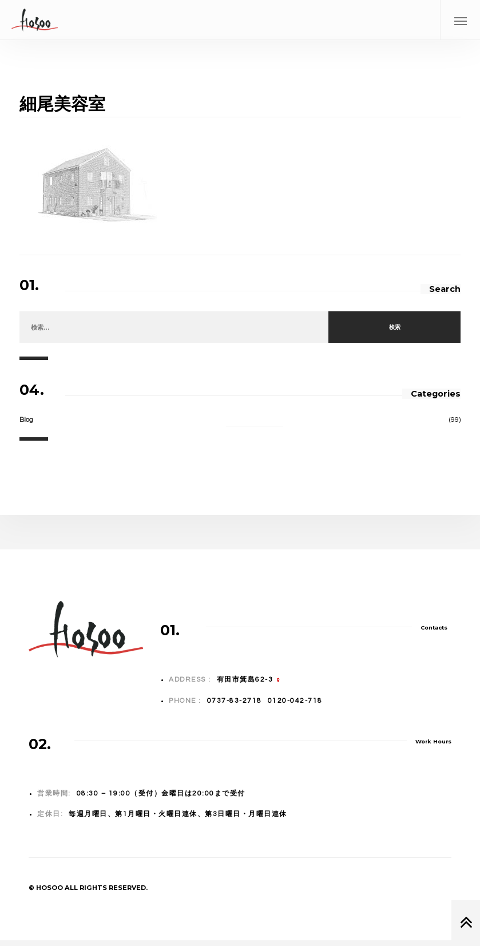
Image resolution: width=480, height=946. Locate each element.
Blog (26, 419)
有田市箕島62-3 (245, 679)
